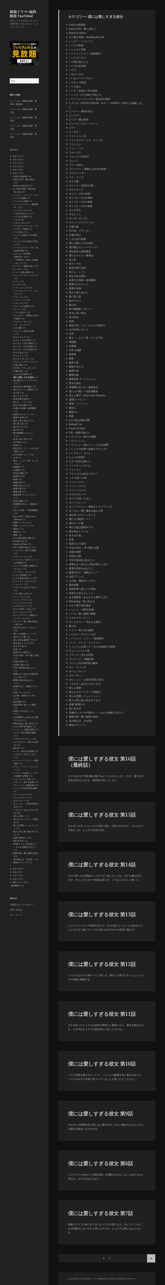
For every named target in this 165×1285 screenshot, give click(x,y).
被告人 (16, 528)
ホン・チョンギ (20, 794)
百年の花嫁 (18, 473)
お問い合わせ (16, 909)
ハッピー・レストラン (23, 195)
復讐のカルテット (21, 414)
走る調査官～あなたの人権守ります (88, 597)
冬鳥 (15, 649)
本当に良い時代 (20, 439)
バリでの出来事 (20, 216)
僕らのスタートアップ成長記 (85, 692)
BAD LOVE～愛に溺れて (24, 179)
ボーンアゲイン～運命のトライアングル (91, 506)
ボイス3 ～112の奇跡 (23, 346)
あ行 (15, 156)
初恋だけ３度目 (20, 652)
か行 (15, 159)
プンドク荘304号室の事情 (25, 788)
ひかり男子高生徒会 (22, 726)
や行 (15, 872)
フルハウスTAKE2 (21, 306)
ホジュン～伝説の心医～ (24, 330)
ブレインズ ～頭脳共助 (23, 785)
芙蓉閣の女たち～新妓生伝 (25, 504)
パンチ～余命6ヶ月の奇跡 (25, 235)
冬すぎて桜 (18, 646)
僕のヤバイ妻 (19, 636)
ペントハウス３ (20, 602)
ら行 (15, 875)
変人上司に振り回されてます (85, 700)
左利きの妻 (18, 664)
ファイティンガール (22, 581)
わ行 (15, 878)
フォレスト (18, 584)
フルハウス (18, 303)
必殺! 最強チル (20, 837)
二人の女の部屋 (20, 374)
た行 (15, 166)
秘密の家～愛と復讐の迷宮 (25, 853)
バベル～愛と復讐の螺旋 (24, 732)
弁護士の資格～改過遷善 (24, 408)
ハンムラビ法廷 (20, 201)
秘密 (15, 479)
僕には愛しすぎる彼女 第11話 (102, 1013)
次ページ (151, 1258)
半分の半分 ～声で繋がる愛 (25, 655)
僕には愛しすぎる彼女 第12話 (102, 964)
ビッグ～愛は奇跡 (21, 272)
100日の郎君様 (20, 176)
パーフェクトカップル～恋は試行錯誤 (89, 99)
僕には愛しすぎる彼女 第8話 (100, 1163)
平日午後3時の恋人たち (24, 667)
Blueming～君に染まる (24, 723)
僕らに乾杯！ (19, 816)
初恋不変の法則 (20, 398)
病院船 (16, 466)
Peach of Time (20, 544)
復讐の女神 (18, 417)
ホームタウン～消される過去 (85, 622)
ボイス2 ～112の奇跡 (23, 343)
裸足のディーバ (20, 862)
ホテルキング (19, 337)
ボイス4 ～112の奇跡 (23, 349)
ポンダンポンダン (21, 358)
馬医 (15, 534)
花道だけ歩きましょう (23, 711)
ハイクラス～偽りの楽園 (24, 550)
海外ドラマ (18, 882)
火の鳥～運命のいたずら (24, 695)
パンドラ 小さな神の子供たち (85, 94)
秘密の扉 (17, 488)
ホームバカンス (20, 797)
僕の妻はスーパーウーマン (25, 380)
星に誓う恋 (18, 423)
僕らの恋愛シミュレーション (85, 696)
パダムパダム (19, 222)
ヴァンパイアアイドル (23, 361)
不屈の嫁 (17, 364)
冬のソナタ (18, 395)
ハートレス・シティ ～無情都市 (86, 638)
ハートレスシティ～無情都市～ (86, 53)
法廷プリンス (19, 692)
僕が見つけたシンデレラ (24, 627)
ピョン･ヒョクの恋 (22, 779)
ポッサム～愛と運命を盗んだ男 (86, 510)
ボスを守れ (18, 352)
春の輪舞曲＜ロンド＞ (23, 432)
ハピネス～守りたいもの (24, 754)
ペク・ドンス (19, 324)
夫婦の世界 (18, 661)
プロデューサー (20, 321)
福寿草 (16, 476)
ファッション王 (20, 287)
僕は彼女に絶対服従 (22, 386)
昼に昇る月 (18, 840)
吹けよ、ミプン (20, 402)
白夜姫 (16, 470)
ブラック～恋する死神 (23, 782)
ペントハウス (19, 596)
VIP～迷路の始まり (22, 547)
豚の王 (16, 748)
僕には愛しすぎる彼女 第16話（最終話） (102, 761)
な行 (15, 169)
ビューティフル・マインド (25, 275)
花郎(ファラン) (20, 522)
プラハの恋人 (19, 312)
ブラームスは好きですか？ (25, 587)
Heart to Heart (20, 185)
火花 (15, 457)
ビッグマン (18, 269)
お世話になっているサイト (22, 904)
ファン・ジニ (19, 300)
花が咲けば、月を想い (23, 859)
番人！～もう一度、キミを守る (86, 337)
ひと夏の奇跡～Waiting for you (86, 37)
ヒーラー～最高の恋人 (23, 266)
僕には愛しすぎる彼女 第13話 (102, 914)
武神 (15, 445)
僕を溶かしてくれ (21, 643)
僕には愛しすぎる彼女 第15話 (102, 814)
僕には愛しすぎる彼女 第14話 (102, 864)
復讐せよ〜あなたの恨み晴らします (88, 564)
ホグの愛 (17, 327)
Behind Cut (18, 541)
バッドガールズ (20, 210)
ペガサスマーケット (22, 738)
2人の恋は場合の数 (22, 538)
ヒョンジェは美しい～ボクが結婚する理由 (92, 646)
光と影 (16, 392)
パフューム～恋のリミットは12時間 (88, 445)
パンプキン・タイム (22, 572)
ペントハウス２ (20, 599)
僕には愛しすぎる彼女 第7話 (100, 1213)
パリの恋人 (18, 232)
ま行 (15, 868)
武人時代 (17, 442)
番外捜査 (17, 701)
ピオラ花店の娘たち (22, 578)
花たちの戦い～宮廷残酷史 (25, 510)
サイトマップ (16, 914)
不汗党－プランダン (22, 368)
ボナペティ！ (19, 800)
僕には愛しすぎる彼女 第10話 (102, 1063)
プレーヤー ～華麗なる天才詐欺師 (87, 169)
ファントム (18, 296)
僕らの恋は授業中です (23, 640)
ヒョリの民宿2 (20, 575)
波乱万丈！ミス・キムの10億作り (87, 325)
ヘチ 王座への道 (20, 593)
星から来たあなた (21, 420)
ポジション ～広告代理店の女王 (86, 679)
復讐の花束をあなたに (23, 680)
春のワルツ (18, 426)
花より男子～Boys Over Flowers (87, 395)
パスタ (16, 219)
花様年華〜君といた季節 (24, 704)
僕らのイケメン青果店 (23, 389)
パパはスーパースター (23, 225)
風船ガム (17, 531)
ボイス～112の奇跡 (22, 340)
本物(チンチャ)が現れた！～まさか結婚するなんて (96, 712)
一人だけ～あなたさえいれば (85, 683)
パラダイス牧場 (20, 229)
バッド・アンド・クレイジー (85, 642)
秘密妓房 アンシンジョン (24, 494)
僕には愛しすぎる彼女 (23, 377)
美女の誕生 (18, 500)
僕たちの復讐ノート (22, 633)
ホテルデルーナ (20, 606)
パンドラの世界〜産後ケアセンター (88, 449)
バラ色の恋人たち (21, 213)
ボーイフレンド (20, 612)
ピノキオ (17, 284)
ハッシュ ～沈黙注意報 (23, 729)
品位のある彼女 (20, 405)
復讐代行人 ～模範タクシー (25, 686)
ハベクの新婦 (19, 198)
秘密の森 (17, 491)
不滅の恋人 (18, 371)
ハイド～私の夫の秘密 (23, 751)
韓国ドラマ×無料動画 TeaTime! (23, 13)
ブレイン (17, 309)
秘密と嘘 (17, 482)
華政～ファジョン (21, 525)
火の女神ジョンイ (21, 454)
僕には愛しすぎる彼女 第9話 (100, 1113)
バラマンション (20, 556)
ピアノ (16, 281)
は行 (15, 173)
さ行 (15, 162)
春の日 (16, 429)
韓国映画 (15, 885)
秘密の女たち (19, 485)
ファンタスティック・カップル (86, 140)
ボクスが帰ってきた (22, 609)
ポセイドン (18, 355)
